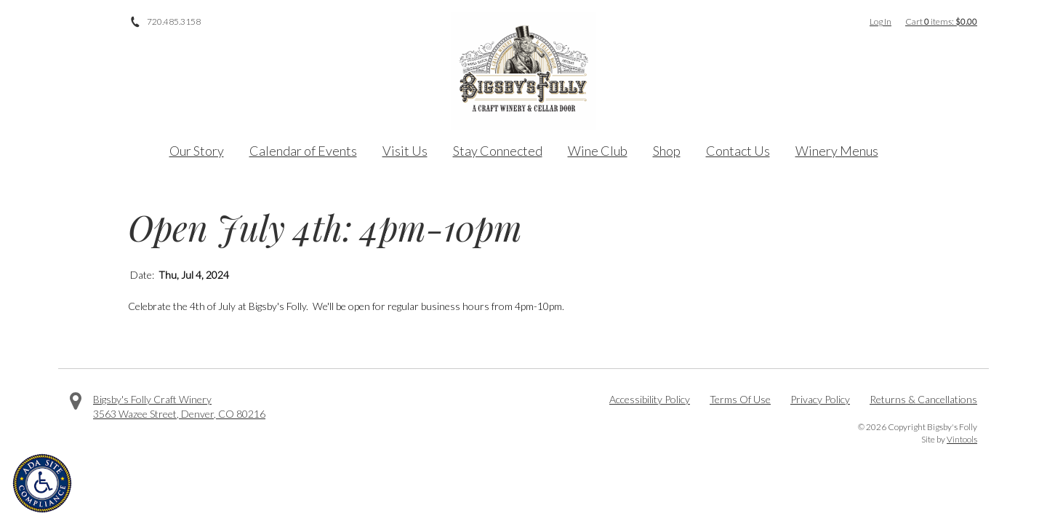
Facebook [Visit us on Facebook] (75, 22)
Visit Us (405, 151)
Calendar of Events (303, 151)
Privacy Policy (820, 399)
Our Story (196, 151)
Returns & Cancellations (923, 399)
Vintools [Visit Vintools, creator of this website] (962, 439)
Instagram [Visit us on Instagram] (116, 22)
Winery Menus (836, 151)
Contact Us (738, 151)
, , (179, 414)
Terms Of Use (740, 399)
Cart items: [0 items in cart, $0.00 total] (941, 21)
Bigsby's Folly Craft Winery (152, 399)
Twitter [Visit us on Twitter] (96, 22)
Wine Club (597, 151)
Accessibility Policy (649, 399)
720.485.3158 (174, 21)
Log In (880, 21)
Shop (667, 151)
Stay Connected (497, 151)
